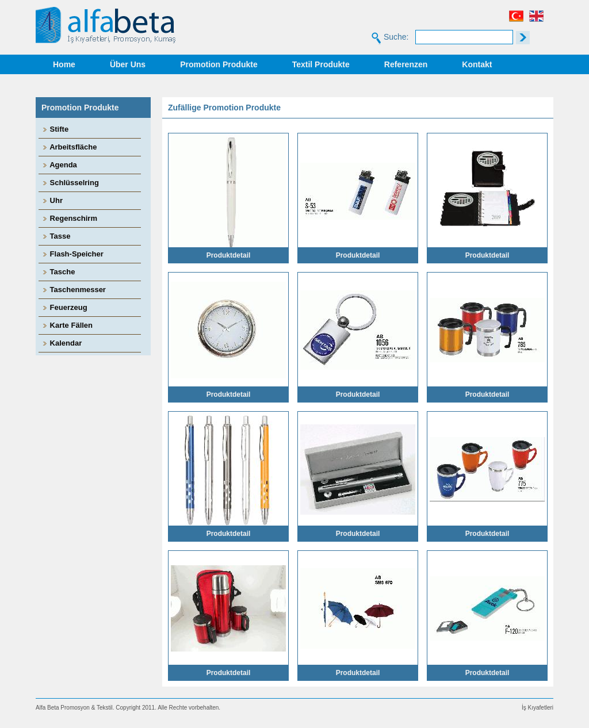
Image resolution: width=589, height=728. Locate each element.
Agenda (59, 164)
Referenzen (405, 64)
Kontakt (477, 64)
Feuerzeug (64, 307)
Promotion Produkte (219, 64)
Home (64, 64)
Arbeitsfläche (69, 147)
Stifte (54, 129)
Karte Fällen (67, 325)
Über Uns (128, 64)
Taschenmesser (73, 289)
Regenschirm (69, 218)
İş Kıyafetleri (537, 707)
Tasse (56, 236)
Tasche (58, 271)
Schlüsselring (70, 182)
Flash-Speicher (72, 254)
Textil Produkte (321, 64)
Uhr (52, 200)
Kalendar (61, 343)
